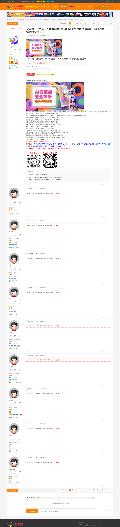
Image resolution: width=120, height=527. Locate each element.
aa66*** (11, 231)
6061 (15, 438)
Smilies (40, 498)
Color (29, 498)
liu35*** (11, 435)
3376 (20, 402)
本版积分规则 (106, 510)
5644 (15, 202)
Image (32, 498)
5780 (15, 369)
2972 (20, 335)
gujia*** (11, 200)
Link (34, 498)
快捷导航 (90, 6)
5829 (15, 335)
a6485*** (11, 400)
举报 (108, 184)
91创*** (11, 47)
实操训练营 (17, 1)
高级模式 (91, 497)
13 (10, 301)
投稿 (78, 7)
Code (38, 498)
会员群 (72, 7)
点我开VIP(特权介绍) (31, 7)
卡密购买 (55, 7)
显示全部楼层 (43, 35)
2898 (20, 369)
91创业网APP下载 (40, 1)
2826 (20, 202)
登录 (107, 1)
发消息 (19, 68)
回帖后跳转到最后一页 (54, 511)
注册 (111, 1)
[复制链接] (42, 32)
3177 (20, 438)
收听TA (12, 68)
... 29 (96, 23)
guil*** (11, 265)
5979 (15, 268)
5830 (15, 234)
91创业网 (9, 19)
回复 (29, 184)
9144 (20, 301)
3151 (20, 268)
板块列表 (63, 7)
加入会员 (31, 74)
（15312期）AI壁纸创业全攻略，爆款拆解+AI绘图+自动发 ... (66, 19)
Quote (36, 498)
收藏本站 (10, 1)
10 (93, 23)
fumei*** (11, 299)
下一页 (109, 23)
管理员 (10, 54)
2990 (20, 471)
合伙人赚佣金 (50, 1)
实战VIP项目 (45, 7)
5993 (15, 471)
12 (10, 402)
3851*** (11, 366)
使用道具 (103, 184)
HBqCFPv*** (12, 469)
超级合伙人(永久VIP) (14, 207)
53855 (15, 60)
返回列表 (64, 23)
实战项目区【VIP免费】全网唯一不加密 (38, 19)
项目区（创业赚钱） (19, 19)
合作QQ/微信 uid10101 (28, 1)
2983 (20, 234)
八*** (10, 332)
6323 (15, 402)
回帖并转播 (42, 511)
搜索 (96, 7)
